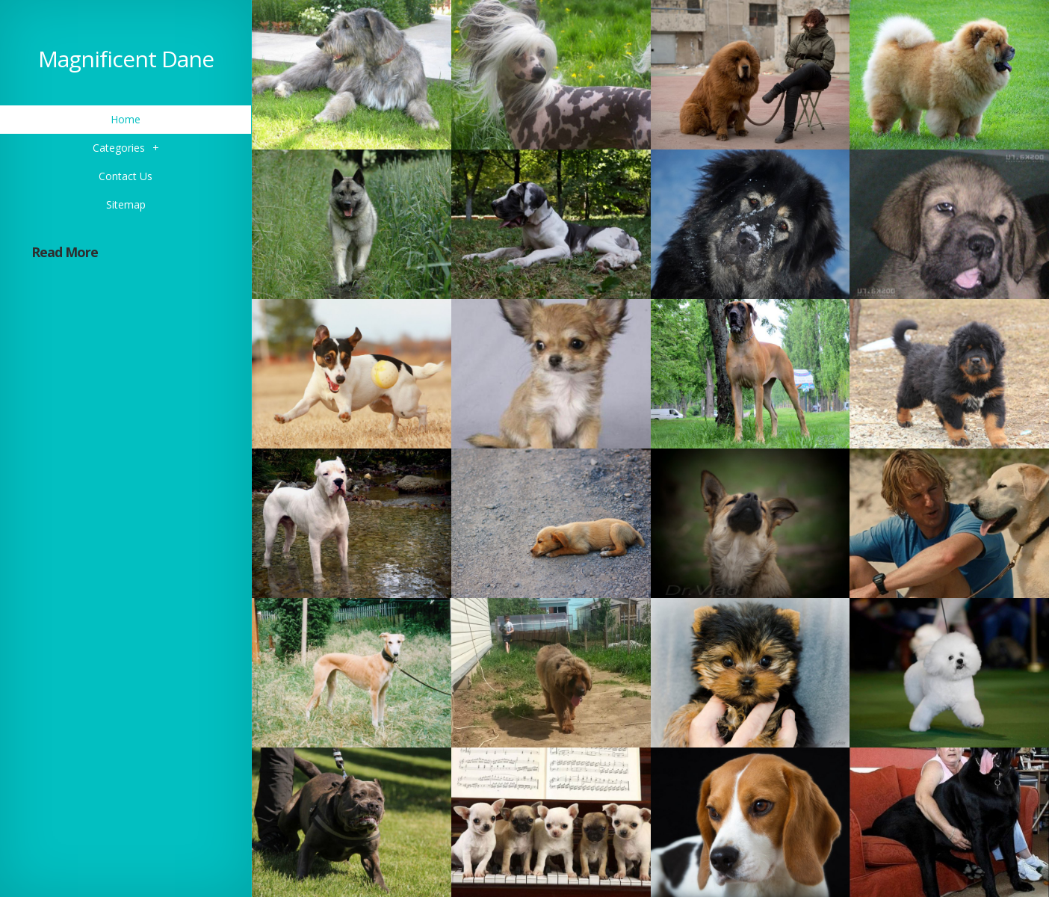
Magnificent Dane (126, 58)
